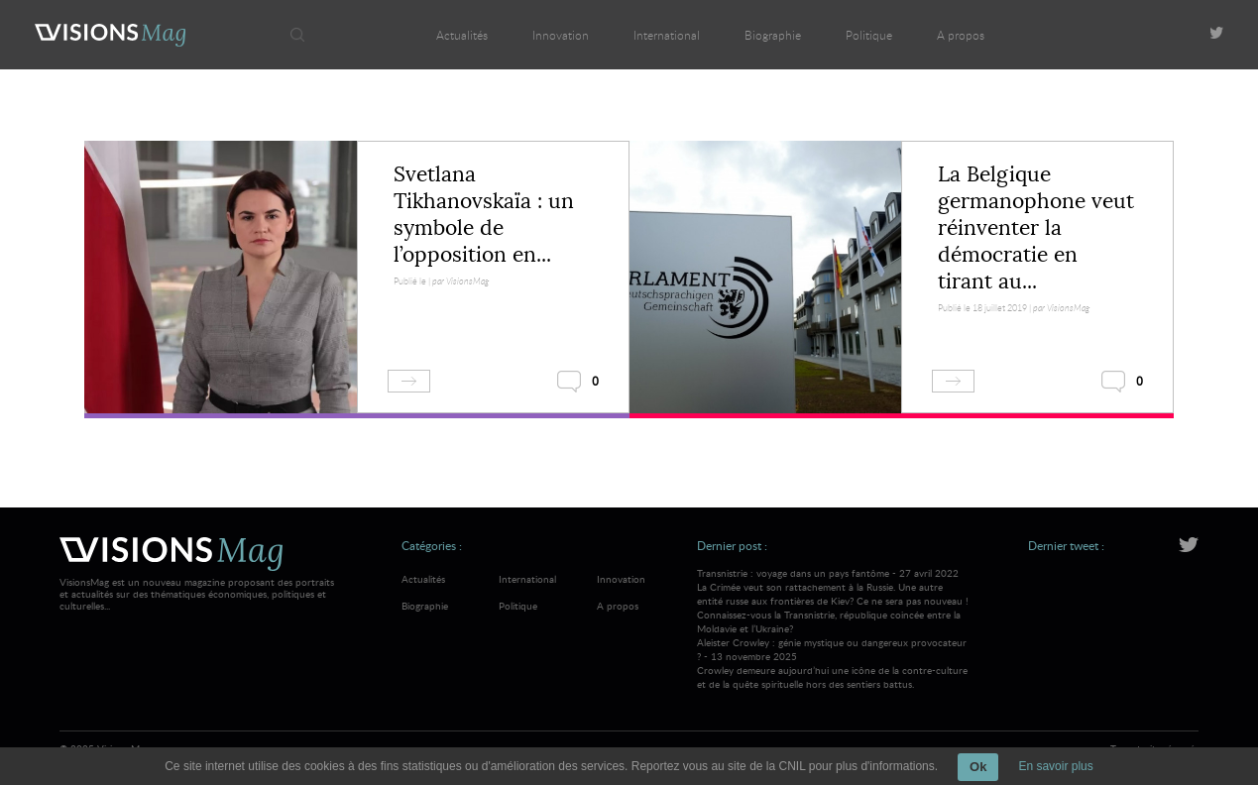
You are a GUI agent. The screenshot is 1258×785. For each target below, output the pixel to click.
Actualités (462, 35)
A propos (960, 35)
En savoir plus (1055, 766)
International (666, 35)
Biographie (772, 35)
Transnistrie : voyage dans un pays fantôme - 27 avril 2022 (834, 600)
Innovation (560, 35)
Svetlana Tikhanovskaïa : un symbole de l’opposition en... (484, 215)
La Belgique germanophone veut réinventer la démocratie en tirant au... (1036, 228)
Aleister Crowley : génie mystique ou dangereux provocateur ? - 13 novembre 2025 (834, 663)
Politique (869, 35)
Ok (978, 766)
